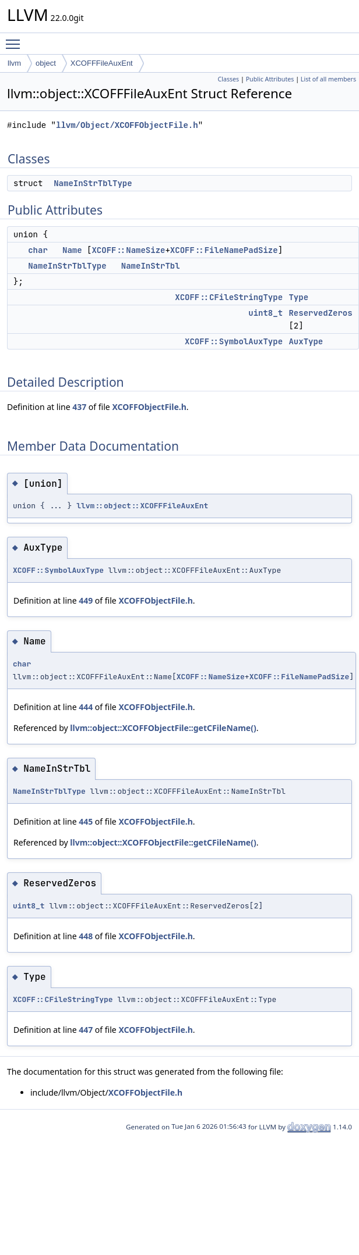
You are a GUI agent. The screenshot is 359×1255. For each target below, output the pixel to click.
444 (86, 706)
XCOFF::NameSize (128, 250)
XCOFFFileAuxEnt (102, 63)
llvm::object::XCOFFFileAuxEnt (142, 506)
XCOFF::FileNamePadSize (224, 250)
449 (86, 600)
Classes (228, 79)
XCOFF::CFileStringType (229, 297)
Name (72, 250)
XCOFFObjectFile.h (149, 406)
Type (298, 297)
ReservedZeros (320, 313)
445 (86, 821)
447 (86, 1029)
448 (86, 936)
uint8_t (265, 313)
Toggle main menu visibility (16, 39)
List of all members (328, 79)
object (46, 63)
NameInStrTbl (150, 266)
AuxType (305, 341)
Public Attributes (270, 79)
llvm (14, 63)
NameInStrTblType (93, 183)
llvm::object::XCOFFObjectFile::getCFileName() (163, 727)
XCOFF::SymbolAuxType (234, 341)
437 (79, 406)
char (38, 250)
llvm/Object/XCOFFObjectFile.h (127, 125)
